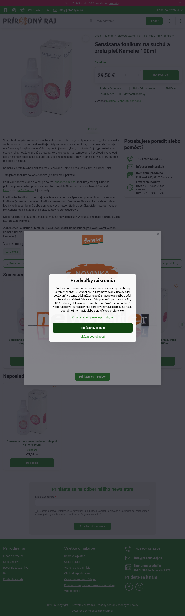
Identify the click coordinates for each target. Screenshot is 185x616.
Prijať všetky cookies (92, 327)
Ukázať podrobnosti (92, 336)
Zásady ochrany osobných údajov (92, 317)
